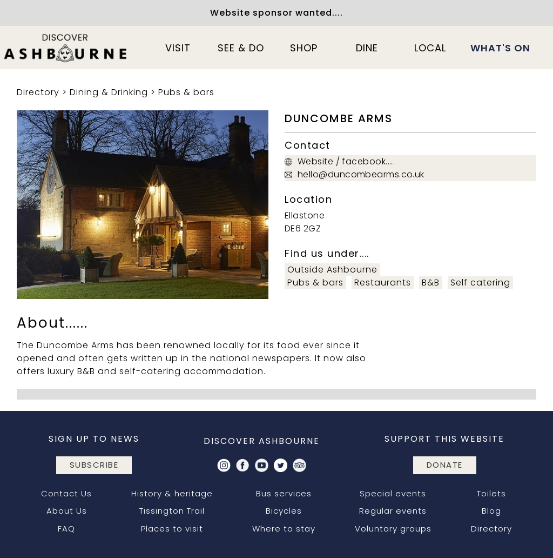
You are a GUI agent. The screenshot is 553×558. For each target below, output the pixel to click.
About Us (66, 510)
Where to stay (283, 528)
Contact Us (66, 493)
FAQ (66, 528)
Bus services (284, 493)
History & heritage (172, 493)
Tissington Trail (172, 510)
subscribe (94, 464)
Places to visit (172, 528)
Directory (38, 92)
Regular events (393, 510)
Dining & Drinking (109, 92)
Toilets (491, 493)
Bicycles (284, 510)
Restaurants (382, 282)
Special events (393, 493)
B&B (431, 282)
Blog (491, 510)
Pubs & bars (186, 92)
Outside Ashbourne (332, 269)
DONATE (445, 464)
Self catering (480, 282)
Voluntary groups (393, 528)
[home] (66, 47)
